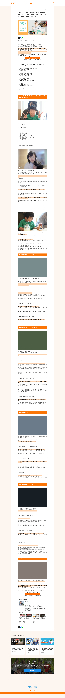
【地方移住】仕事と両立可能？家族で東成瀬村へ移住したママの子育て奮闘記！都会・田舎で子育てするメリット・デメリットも (36, 620)
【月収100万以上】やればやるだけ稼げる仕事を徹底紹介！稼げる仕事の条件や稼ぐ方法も (29, 619)
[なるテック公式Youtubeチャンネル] (13, 3)
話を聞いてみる (32, 670)
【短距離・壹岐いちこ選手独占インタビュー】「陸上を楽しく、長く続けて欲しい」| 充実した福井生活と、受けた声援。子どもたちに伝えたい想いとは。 (22, 621)
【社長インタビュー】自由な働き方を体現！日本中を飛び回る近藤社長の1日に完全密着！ (32, 649)
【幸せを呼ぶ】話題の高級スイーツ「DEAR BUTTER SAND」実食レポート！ (42, 619)
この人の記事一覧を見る (42, 612)
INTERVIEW (24, 616)
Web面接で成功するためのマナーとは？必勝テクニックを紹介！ (17, 649)
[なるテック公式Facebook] (15, 3)
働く (19, 9)
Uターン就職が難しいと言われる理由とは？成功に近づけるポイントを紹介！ (47, 649)
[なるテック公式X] (11, 3)
